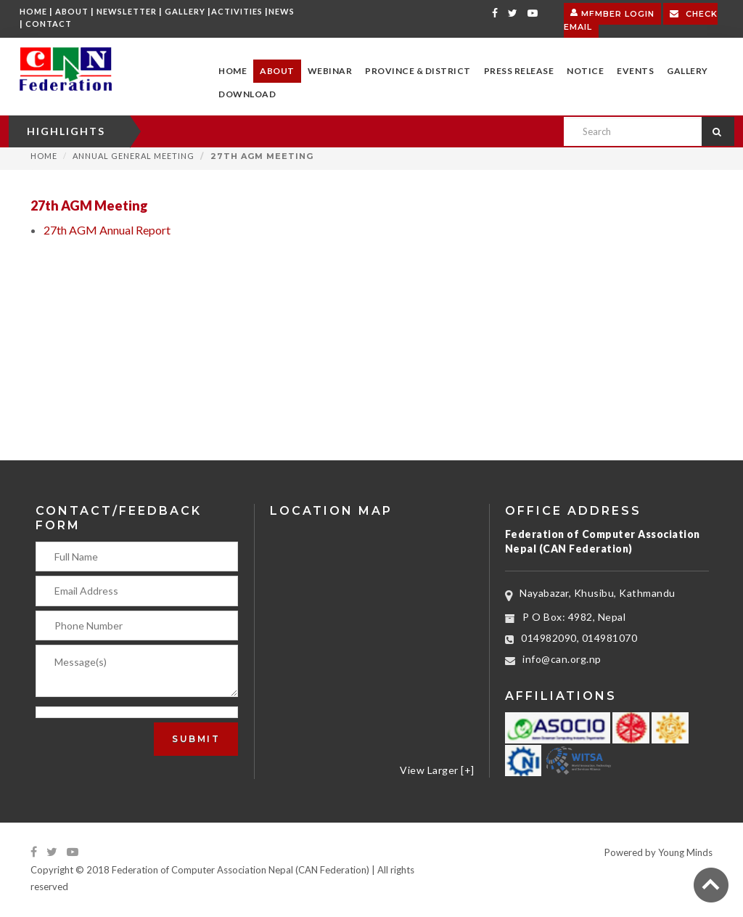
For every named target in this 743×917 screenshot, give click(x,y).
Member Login (612, 12)
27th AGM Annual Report (107, 230)
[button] (277, 71)
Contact (48, 23)
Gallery (185, 11)
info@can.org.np (562, 659)
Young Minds (685, 852)
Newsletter (127, 11)
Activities (237, 11)
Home (33, 11)
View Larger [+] (437, 770)
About (72, 11)
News (281, 11)
